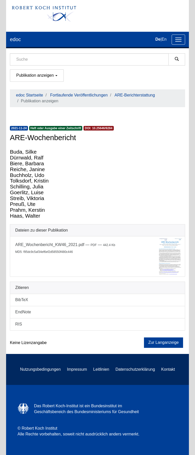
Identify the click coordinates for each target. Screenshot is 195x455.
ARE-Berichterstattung (135, 95)
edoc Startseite (29, 95)
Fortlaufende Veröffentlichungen (79, 95)
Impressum (77, 369)
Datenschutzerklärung (135, 369)
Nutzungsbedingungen (40, 369)
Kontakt (168, 369)
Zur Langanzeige (163, 342)
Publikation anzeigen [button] (36, 75)
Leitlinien (101, 369)
